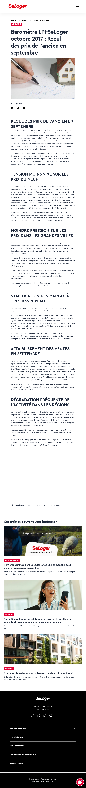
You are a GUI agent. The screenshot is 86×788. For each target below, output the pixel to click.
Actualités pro (16, 737)
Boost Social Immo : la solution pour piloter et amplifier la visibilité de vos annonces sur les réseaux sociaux (37, 620)
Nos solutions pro (18, 728)
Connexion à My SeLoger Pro (23, 754)
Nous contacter (17, 745)
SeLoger (57, 505)
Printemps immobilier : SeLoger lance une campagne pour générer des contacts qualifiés (37, 566)
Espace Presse (16, 762)
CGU (34, 781)
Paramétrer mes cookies (45, 781)
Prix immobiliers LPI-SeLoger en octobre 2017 (28, 505)
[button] (12, 108)
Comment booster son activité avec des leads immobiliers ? (39, 673)
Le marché (16, 24)
